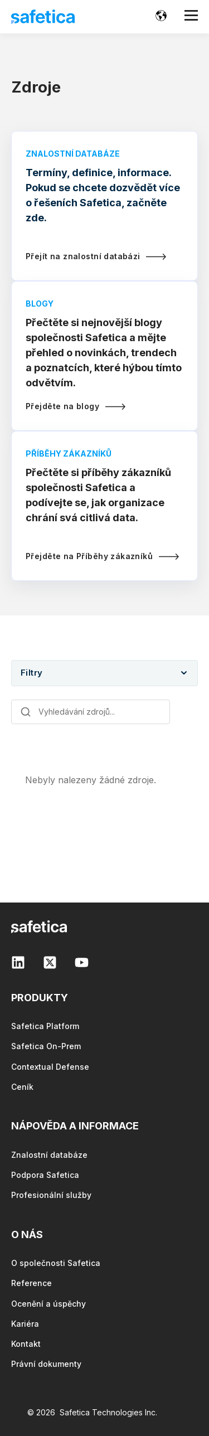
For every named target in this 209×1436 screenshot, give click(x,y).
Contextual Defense (50, 1066)
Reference (31, 1283)
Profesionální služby (51, 1195)
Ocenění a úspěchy (48, 1303)
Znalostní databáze (49, 1155)
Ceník (22, 1086)
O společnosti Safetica (55, 1263)
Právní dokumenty (46, 1364)
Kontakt (26, 1343)
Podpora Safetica (45, 1175)
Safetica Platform (45, 1026)
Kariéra (25, 1323)
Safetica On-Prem (46, 1046)
